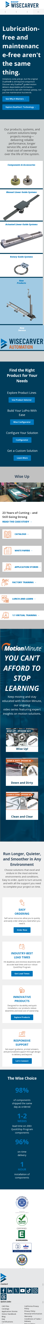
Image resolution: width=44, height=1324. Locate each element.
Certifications (7, 1322)
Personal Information (33, 1314)
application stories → (28, 567)
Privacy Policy (29, 1311)
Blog (3, 1316)
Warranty (28, 1316)
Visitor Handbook (9, 1314)
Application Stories (9, 1311)
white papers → (24, 550)
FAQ (3, 1319)
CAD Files (5, 1306)
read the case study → (17, 521)
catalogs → (22, 534)
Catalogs (5, 1309)
